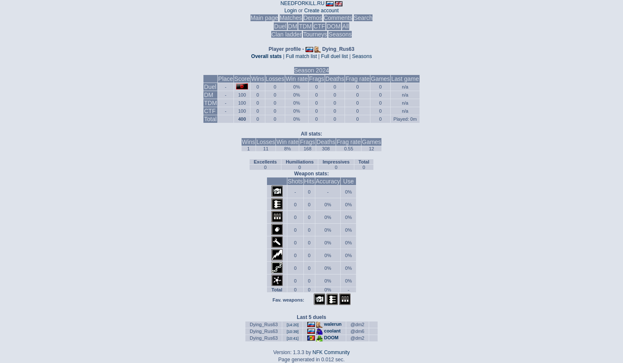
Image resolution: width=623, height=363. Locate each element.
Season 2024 (311, 70)
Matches (291, 17)
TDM (305, 26)
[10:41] (292, 338)
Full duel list (334, 56)
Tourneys (315, 34)
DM (293, 26)
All (345, 26)
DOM (334, 26)
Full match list (301, 56)
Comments (338, 17)
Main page (264, 17)
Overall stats (266, 56)
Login (290, 11)
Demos (312, 17)
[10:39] (292, 332)
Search (363, 17)
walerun (333, 324)
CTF (319, 26)
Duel (280, 26)
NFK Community (331, 352)
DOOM (331, 337)
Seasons (339, 34)
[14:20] (292, 325)
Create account (321, 11)
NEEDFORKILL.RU (303, 3)
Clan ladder (286, 34)
